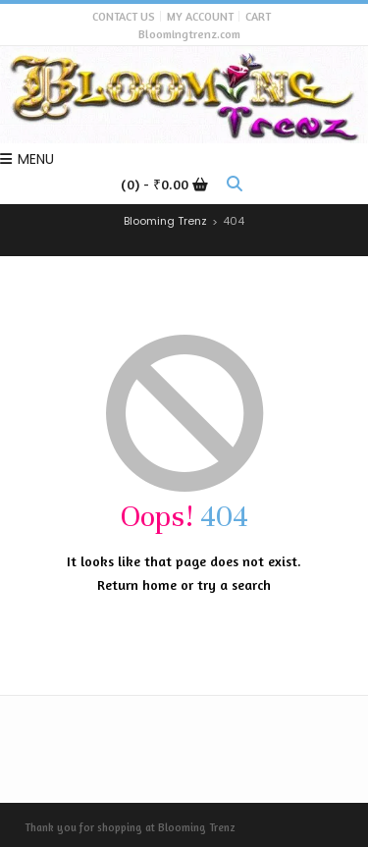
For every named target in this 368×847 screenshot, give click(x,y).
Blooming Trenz (197, 827)
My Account (200, 16)
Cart (258, 16)
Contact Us (123, 16)
